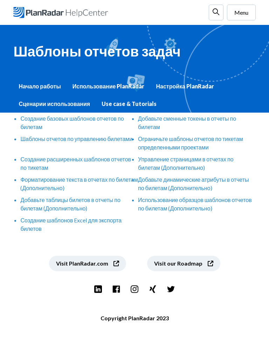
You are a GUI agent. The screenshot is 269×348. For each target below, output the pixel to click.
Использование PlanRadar (109, 86)
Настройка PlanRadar (185, 86)
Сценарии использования (54, 103)
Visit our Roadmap (178, 263)
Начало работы (40, 86)
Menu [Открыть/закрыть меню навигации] (241, 12)
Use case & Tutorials (129, 103)
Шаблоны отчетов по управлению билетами (76, 138)
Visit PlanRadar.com (82, 263)
